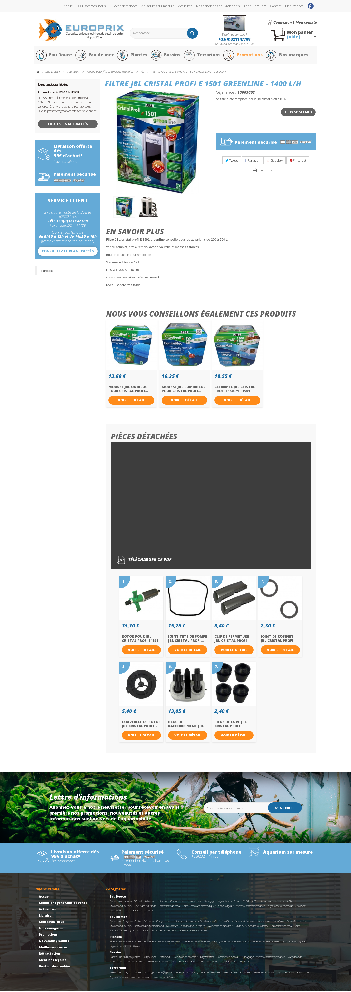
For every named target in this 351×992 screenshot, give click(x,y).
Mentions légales (52, 961)
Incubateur (143, 978)
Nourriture (267, 902)
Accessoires (196, 962)
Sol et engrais (226, 907)
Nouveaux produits (54, 942)
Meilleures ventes (53, 948)
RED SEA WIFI (221, 922)
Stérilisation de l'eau (121, 907)
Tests (185, 907)
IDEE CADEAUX (133, 911)
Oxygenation (207, 958)
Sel (138, 931)
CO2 (289, 902)
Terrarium (202, 55)
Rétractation (49, 955)
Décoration (116, 911)
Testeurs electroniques (203, 907)
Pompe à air (194, 902)
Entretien (300, 907)
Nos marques (288, 55)
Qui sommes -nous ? (92, 6)
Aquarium (115, 922)
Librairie (148, 911)
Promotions (243, 55)
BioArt (275, 942)
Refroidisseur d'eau (228, 902)
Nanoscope (187, 927)
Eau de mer (94, 55)
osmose (200, 927)
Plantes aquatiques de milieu (201, 942)
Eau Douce (53, 55)
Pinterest (298, 161)
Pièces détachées (124, 6)
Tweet (231, 161)
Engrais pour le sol (120, 947)
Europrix (47, 272)
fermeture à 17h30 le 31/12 (58, 93)
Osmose (280, 902)
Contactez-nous (51, 923)
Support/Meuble (133, 902)
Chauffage (209, 902)
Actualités (185, 6)
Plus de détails (298, 113)
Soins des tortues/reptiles (237, 973)
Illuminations (295, 958)
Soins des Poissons (145, 907)
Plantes (132, 55)
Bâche (113, 958)
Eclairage (162, 902)
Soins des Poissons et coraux (251, 927)
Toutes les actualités (68, 125)
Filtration (150, 902)
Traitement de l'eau (169, 907)
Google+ (275, 161)
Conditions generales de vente (63, 904)
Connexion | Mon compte (295, 22)
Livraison (46, 917)
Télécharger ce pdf (144, 561)
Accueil (69, 6)
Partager (252, 161)
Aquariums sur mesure (157, 6)
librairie (137, 947)
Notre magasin (51, 929)
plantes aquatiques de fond (234, 942)
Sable (146, 931)
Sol (173, 962)
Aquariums (116, 902)
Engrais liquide (297, 942)
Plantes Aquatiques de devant (165, 942)
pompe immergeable (208, 973)
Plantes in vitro (261, 942)
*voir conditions (65, 162)
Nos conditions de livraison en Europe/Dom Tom (231, 6)
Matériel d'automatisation (250, 907)
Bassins (165, 55)
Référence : (226, 93)
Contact (275, 6)
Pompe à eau (177, 902)
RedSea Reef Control (242, 922)
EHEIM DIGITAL (250, 902)
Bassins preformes (129, 958)
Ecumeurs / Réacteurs (198, 922)
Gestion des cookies (55, 967)
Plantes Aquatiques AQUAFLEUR (128, 942)
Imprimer (266, 171)
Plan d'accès (294, 6)
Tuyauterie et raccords (280, 907)
